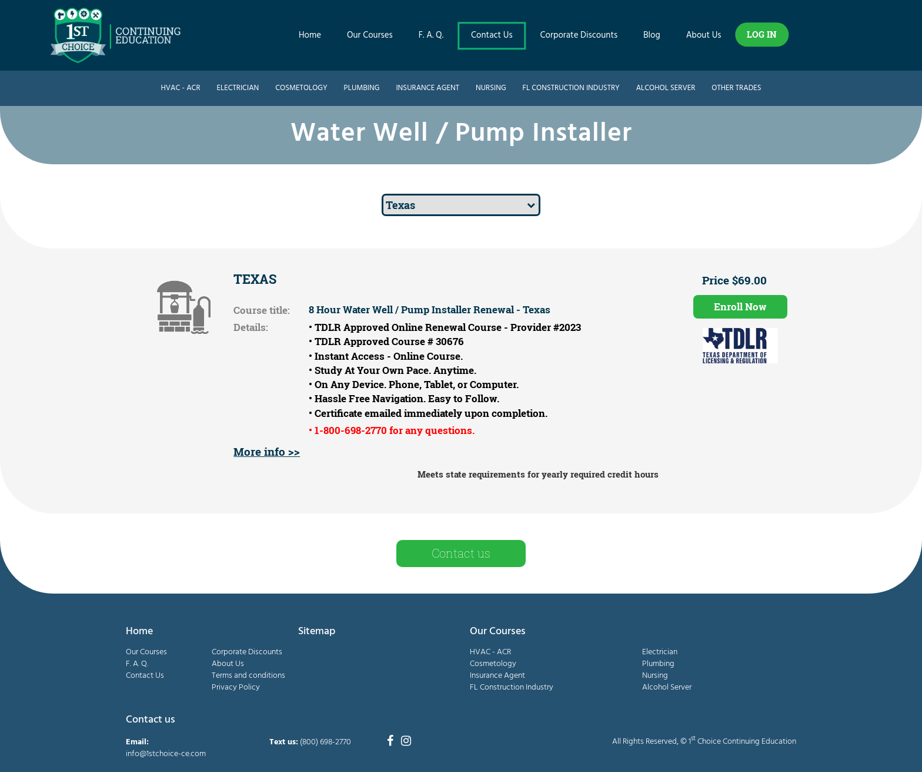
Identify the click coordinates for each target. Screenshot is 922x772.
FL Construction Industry (571, 88)
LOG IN (762, 34)
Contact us (461, 553)
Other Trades (736, 88)
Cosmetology (301, 88)
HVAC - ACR (180, 88)
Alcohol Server (666, 88)
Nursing (491, 88)
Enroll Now (740, 306)
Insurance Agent (427, 88)
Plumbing (362, 88)
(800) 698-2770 (325, 742)
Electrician (237, 88)
